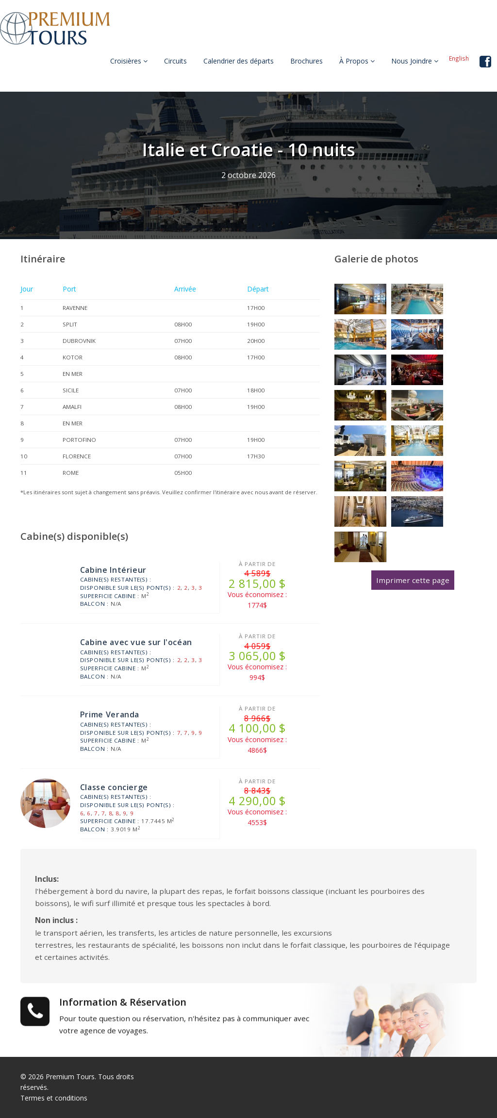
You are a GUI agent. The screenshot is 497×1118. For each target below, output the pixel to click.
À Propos (357, 60)
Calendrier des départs (238, 60)
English (459, 58)
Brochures (306, 60)
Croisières (129, 60)
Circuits (175, 60)
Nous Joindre (414, 60)
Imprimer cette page (412, 580)
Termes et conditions (53, 1097)
